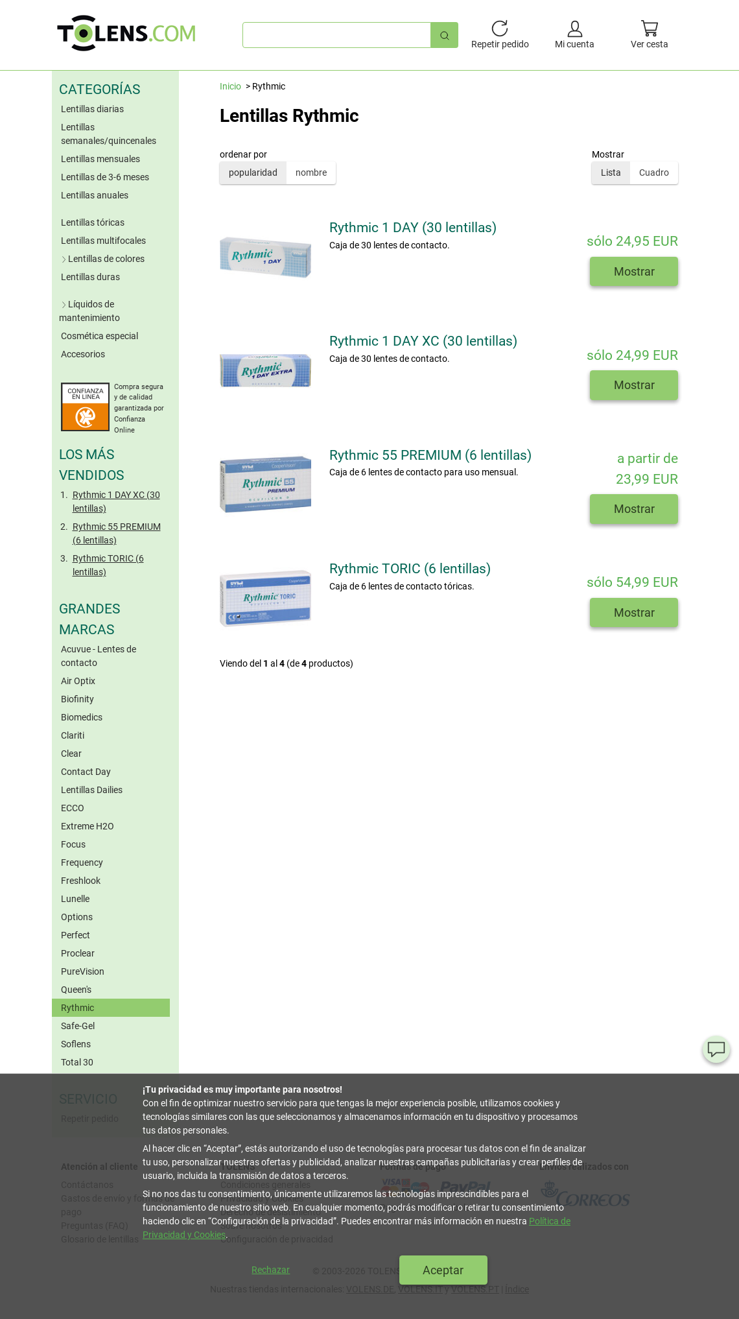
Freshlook (80, 880)
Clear (71, 753)
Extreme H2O (87, 826)
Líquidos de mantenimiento (89, 311)
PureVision (82, 971)
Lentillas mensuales (100, 159)
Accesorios (83, 354)
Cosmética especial (99, 336)
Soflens (76, 1044)
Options (77, 917)
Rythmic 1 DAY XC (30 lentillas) (116, 502)
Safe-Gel (78, 1026)
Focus (73, 844)
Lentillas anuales (94, 195)
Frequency (82, 862)
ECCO (72, 808)
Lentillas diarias (92, 109)
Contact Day (86, 771)
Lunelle (75, 899)
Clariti (72, 735)
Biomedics (81, 717)
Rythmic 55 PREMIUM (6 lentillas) (117, 533)
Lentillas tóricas (92, 222)
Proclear (78, 953)
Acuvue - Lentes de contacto (98, 656)
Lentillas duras (90, 277)
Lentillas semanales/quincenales (108, 134)
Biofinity (77, 699)
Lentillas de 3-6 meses (105, 177)
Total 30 (77, 1062)
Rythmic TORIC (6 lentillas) (108, 565)
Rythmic (77, 1008)
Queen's (76, 989)
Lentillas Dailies (92, 790)
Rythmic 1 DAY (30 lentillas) (413, 227)
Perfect (75, 935)
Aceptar (443, 1270)
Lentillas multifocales (103, 240)
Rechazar (271, 1270)
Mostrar (634, 271)
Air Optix (78, 681)
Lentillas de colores (102, 259)
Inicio (230, 86)
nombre (311, 172)
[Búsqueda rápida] (444, 34)
